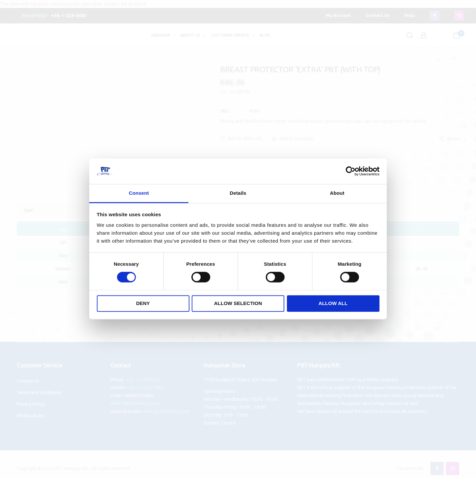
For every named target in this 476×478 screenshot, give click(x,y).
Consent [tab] (139, 193)
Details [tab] (238, 193)
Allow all (333, 303)
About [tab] (337, 193)
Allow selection (238, 303)
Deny (143, 303)
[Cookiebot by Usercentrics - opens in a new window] (350, 171)
